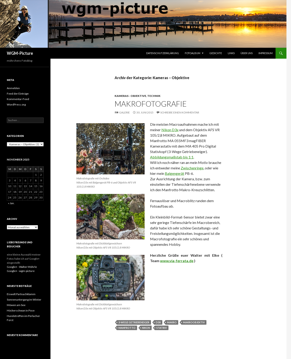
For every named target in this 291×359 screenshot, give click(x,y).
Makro (172, 322)
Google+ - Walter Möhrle (22, 267)
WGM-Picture (20, 53)
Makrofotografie (151, 103)
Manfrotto (126, 327)
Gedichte (215, 53)
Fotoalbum (192, 53)
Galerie (124, 112)
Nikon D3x (169, 130)
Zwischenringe (192, 168)
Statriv (161, 327)
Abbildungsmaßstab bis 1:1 (171, 157)
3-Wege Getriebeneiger (133, 322)
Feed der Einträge (18, 93)
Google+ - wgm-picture (21, 271)
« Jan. (11, 203)
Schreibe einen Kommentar (179, 112)
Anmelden (13, 88)
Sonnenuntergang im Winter (24, 299)
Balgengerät (174, 173)
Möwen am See (16, 305)
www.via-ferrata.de (176, 261)
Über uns (247, 53)
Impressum (265, 53)
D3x (158, 322)
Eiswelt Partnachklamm (21, 294)
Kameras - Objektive (130, 96)
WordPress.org (16, 104)
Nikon (146, 327)
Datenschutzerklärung (162, 53)
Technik (154, 96)
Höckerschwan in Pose (21, 310)
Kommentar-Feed (18, 99)
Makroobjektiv (194, 322)
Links (231, 53)
